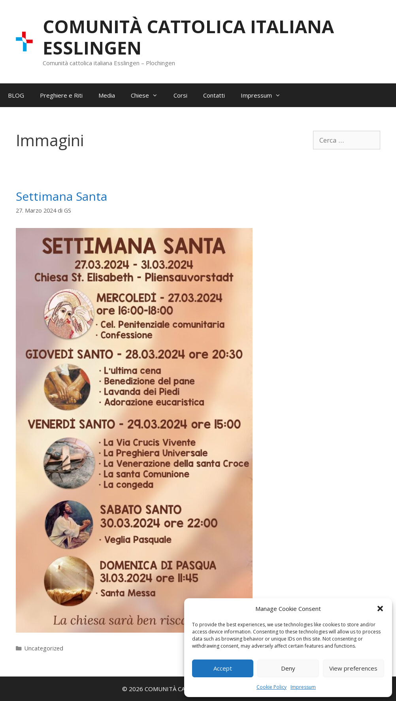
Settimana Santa (61, 196)
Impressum (303, 687)
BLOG (16, 95)
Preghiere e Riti (61, 95)
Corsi (180, 95)
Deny (288, 668)
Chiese (148, 95)
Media (106, 95)
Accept (222, 668)
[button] (380, 608)
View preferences (353, 668)
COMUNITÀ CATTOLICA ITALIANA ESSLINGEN (188, 37)
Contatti (214, 95)
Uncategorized (44, 648)
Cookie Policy (271, 687)
